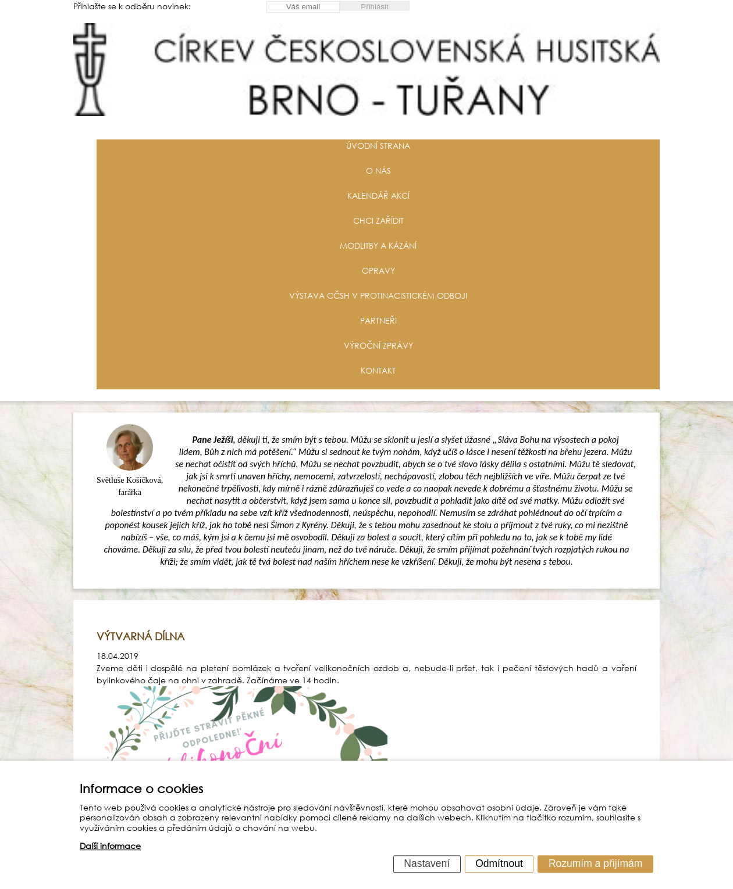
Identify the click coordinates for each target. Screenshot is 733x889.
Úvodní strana (378, 145)
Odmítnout (499, 863)
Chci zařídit (378, 220)
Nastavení (427, 863)
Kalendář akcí (378, 195)
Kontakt (378, 370)
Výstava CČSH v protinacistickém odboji (378, 295)
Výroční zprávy (378, 345)
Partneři (378, 320)
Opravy (378, 270)
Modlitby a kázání (378, 245)
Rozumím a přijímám (595, 863)
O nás (378, 170)
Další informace (110, 846)
